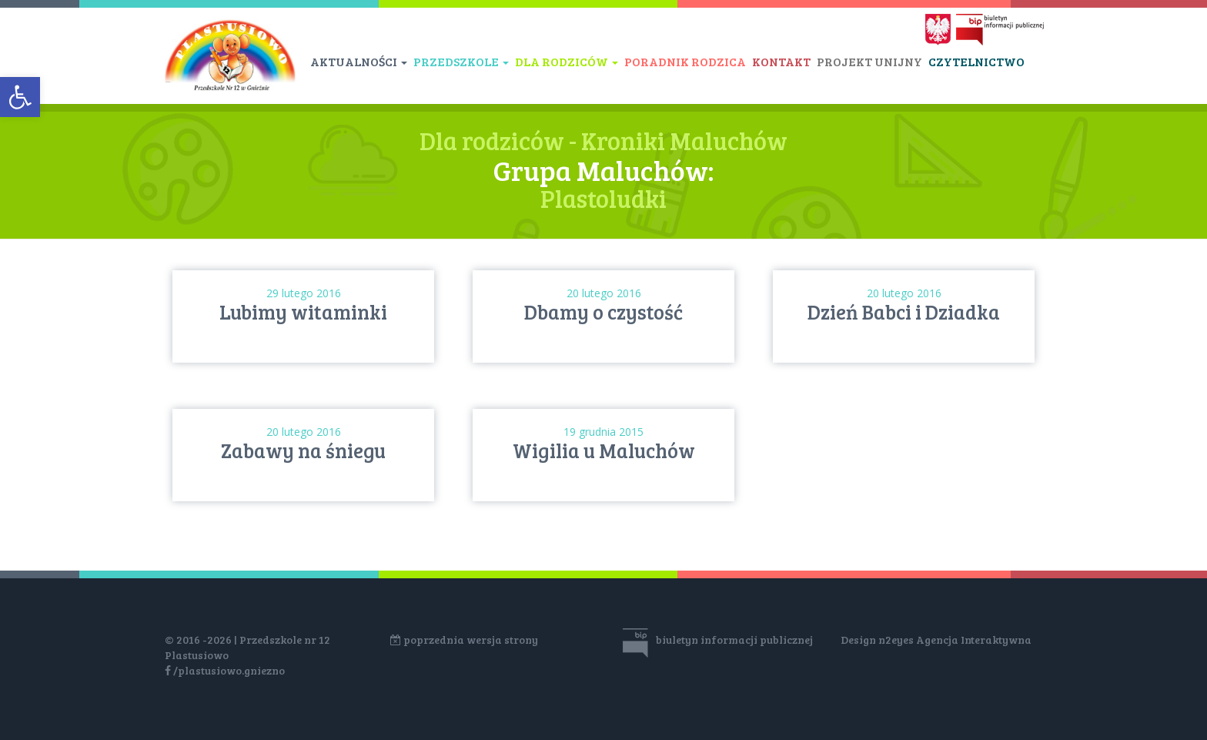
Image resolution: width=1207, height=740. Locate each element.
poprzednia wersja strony (464, 639)
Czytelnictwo (976, 61)
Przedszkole (461, 61)
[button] (20, 97)
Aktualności (358, 61)
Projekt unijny (869, 61)
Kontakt (781, 61)
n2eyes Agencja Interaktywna (954, 639)
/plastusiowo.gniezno (225, 670)
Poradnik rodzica (685, 61)
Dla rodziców (566, 61)
